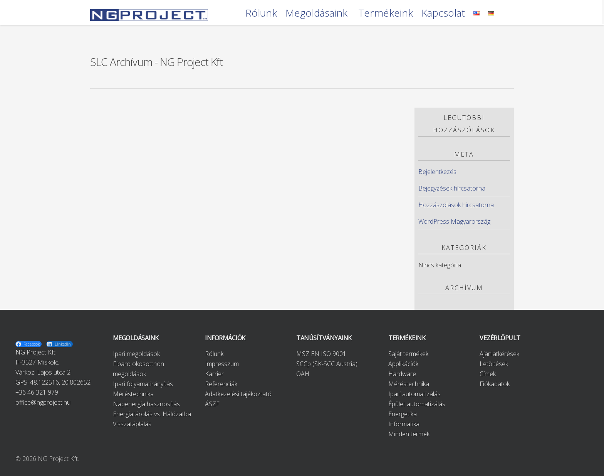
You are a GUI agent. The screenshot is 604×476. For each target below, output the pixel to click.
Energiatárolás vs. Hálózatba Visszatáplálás (152, 419)
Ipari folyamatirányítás (143, 384)
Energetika (402, 414)
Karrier (214, 374)
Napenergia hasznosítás (146, 404)
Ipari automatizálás (414, 394)
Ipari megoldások (136, 353)
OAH (302, 374)
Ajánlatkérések (499, 353)
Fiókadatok (495, 384)
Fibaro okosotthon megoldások (138, 369)
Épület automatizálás (416, 404)
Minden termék (409, 434)
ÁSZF (212, 404)
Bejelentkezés (437, 171)
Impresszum (222, 364)
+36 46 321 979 (36, 392)
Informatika (403, 424)
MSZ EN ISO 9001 (321, 353)
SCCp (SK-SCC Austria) (326, 364)
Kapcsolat (443, 13)
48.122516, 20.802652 (60, 382)
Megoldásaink (316, 13)
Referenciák (221, 384)
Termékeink (385, 13)
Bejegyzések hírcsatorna (451, 188)
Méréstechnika (133, 394)
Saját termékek (408, 353)
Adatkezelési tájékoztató (238, 394)
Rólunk (261, 13)
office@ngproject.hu (42, 402)
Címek (488, 374)
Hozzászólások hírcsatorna (456, 205)
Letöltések (494, 364)
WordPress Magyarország (454, 221)
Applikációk (403, 364)
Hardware (402, 374)
